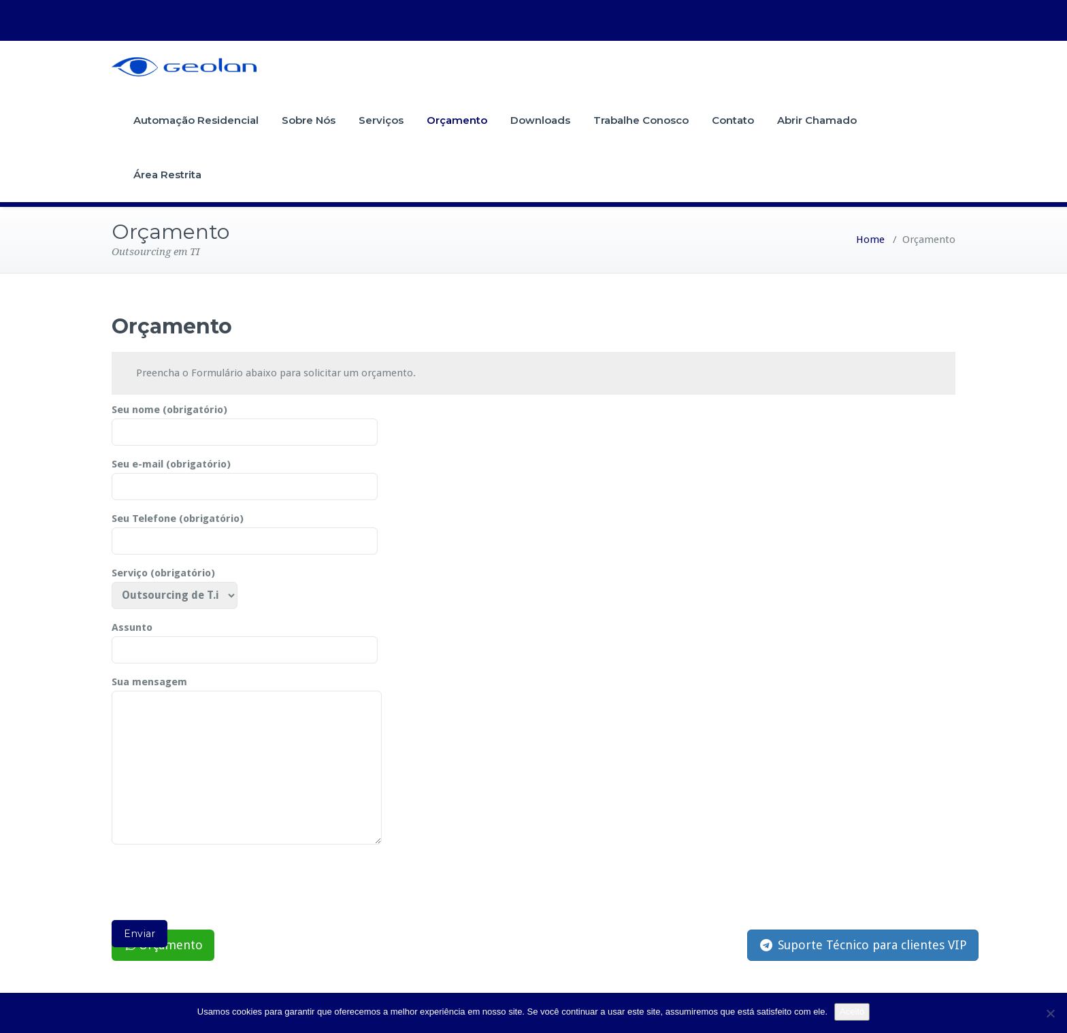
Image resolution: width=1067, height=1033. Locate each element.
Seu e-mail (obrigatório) (245, 475)
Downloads (540, 120)
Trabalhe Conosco (641, 120)
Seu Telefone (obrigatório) (245, 530)
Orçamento (457, 120)
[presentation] (215, 886)
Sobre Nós (308, 120)
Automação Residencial (196, 120)
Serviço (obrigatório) (174, 584)
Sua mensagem (247, 761)
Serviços (381, 120)
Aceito (852, 1011)
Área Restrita (167, 174)
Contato (733, 120)
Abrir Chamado (817, 120)
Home (870, 239)
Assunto (245, 639)
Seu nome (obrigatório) (245, 421)
